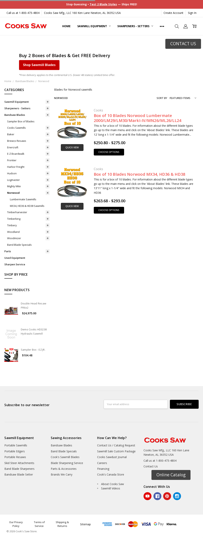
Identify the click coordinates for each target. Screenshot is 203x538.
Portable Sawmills (15, 445)
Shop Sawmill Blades (39, 65)
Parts (7, 251)
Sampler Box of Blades (20, 121)
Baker (10, 134)
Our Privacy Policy (16, 524)
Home (66, 26)
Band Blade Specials (19, 244)
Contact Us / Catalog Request (116, 445)
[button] (183, 44)
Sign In (192, 13)
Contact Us (151, 466)
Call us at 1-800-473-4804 (23, 13)
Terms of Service (39, 524)
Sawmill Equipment (94, 26)
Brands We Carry (61, 474)
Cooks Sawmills (16, 127)
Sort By (162, 98)
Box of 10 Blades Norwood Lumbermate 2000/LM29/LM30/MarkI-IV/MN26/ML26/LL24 (137, 118)
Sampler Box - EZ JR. (33, 349)
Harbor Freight (15, 167)
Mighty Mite (14, 186)
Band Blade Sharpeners (19, 469)
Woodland (13, 232)
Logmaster (13, 180)
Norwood (13, 193)
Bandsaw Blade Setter (18, 474)
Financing (103, 469)
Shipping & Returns (62, 524)
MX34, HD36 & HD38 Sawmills (27, 206)
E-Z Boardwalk (15, 153)
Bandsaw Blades (14, 115)
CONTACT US (183, 43)
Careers (102, 463)
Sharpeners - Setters (135, 26)
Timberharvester (17, 212)
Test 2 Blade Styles (103, 4)
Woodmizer (14, 238)
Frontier (11, 160)
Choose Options (108, 152)
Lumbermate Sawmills (23, 199)
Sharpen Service (14, 264)
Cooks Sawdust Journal (112, 457)
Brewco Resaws (16, 141)
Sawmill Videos (110, 488)
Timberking (13, 219)
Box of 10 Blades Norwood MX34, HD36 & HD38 (139, 174)
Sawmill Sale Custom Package (116, 451)
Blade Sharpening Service (67, 463)
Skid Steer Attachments (19, 463)
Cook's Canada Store (110, 474)
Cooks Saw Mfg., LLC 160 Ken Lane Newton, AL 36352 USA (82, 13)
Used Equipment (14, 258)
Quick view (72, 147)
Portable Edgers (14, 451)
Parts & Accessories (64, 469)
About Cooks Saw (112, 484)
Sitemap (85, 524)
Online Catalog (171, 475)
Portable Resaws (15, 457)
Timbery (12, 225)
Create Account (173, 13)
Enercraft (12, 147)
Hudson (12, 173)
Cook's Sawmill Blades (65, 457)
